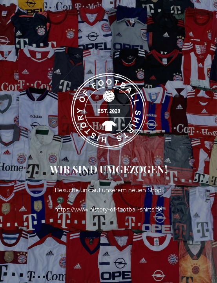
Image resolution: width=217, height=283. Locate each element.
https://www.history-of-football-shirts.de (108, 209)
